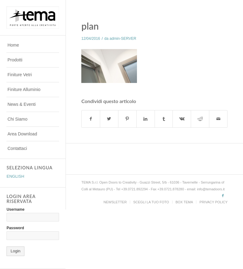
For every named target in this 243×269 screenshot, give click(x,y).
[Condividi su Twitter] (109, 118)
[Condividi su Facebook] (91, 118)
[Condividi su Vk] (182, 118)
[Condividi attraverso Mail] (218, 118)
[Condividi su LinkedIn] (146, 118)
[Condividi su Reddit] (200, 118)
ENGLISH (15, 176)
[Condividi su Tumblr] (164, 118)
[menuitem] (32, 45)
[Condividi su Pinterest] (127, 118)
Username (15, 209)
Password (15, 228)
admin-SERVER (122, 38)
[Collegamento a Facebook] (223, 195)
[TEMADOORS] (32, 17)
